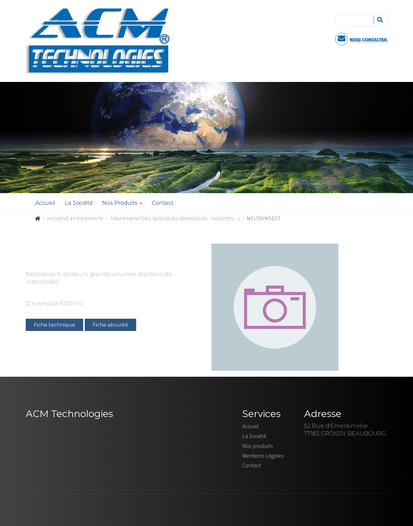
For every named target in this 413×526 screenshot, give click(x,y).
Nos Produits (122, 202)
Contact (162, 202)
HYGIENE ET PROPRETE (75, 218)
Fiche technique (54, 325)
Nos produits (257, 445)
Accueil (45, 202)
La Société (79, 202)
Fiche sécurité (110, 325)
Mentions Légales (263, 455)
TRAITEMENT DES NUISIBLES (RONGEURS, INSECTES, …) (174, 218)
